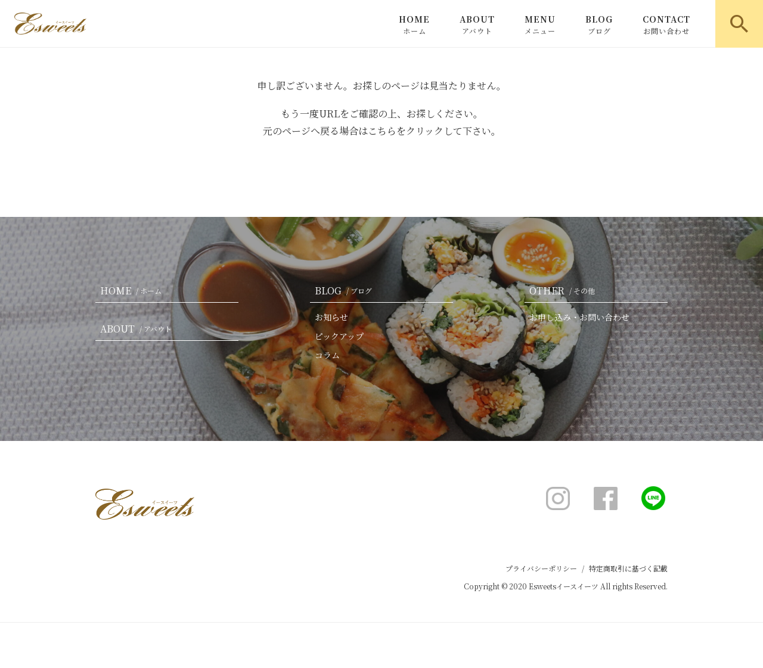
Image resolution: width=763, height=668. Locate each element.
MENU (540, 24)
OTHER (564, 290)
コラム (327, 355)
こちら (382, 131)
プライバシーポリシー (541, 568)
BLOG (599, 24)
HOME (414, 24)
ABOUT (477, 24)
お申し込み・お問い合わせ (579, 317)
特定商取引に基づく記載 (628, 568)
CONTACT (666, 24)
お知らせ (331, 317)
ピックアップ (339, 336)
